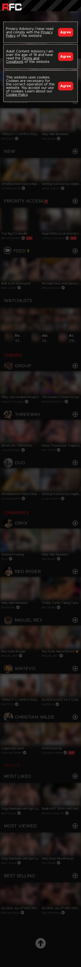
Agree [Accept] (65, 32)
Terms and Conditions (22, 60)
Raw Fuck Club (12, 6)
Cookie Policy (16, 94)
